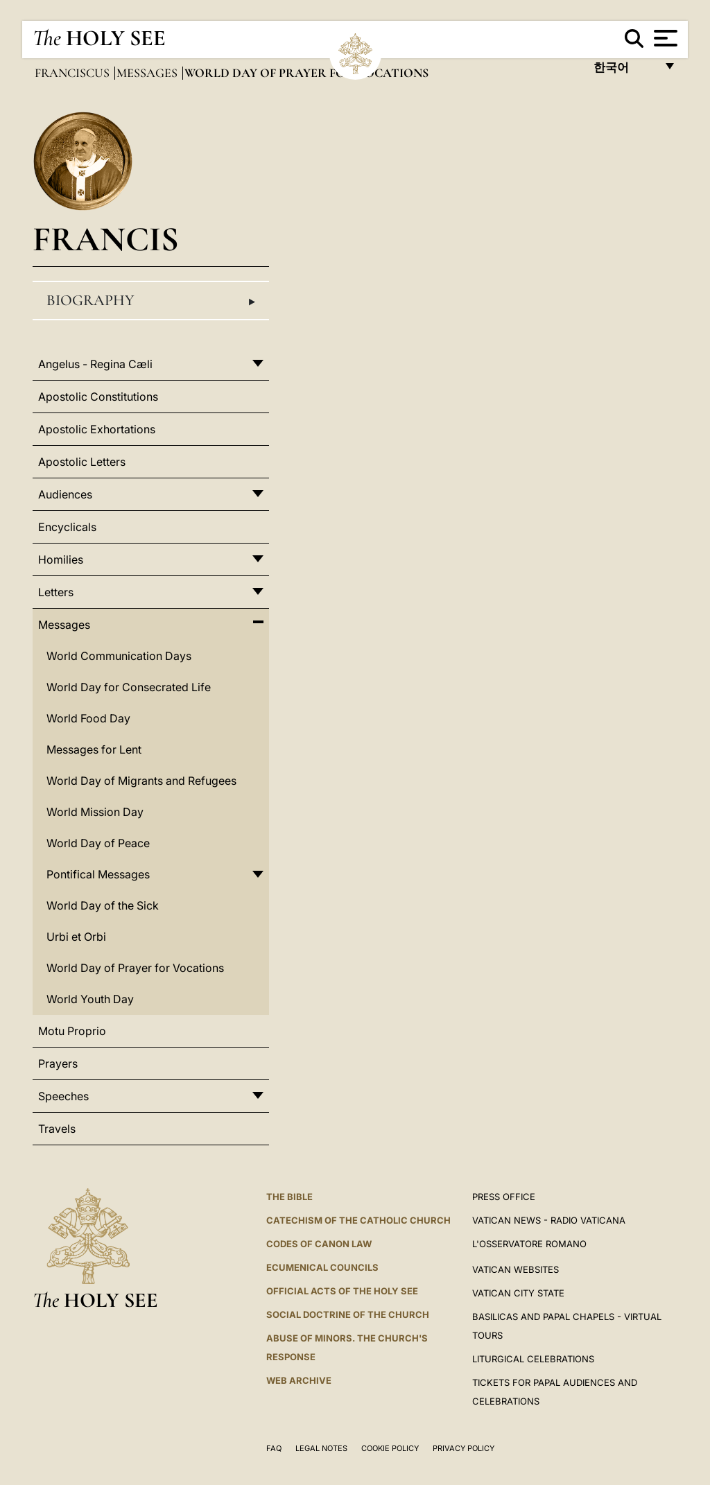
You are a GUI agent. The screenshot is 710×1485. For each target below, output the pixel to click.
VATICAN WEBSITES (515, 1269)
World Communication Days (118, 656)
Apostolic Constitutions (98, 396)
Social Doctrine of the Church (347, 1314)
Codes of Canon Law (319, 1243)
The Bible (289, 1196)
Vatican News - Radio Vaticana (548, 1220)
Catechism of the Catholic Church (358, 1220)
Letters (55, 592)
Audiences (65, 494)
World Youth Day (90, 999)
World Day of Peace (98, 843)
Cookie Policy (390, 1448)
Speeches (63, 1096)
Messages (148, 72)
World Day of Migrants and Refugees (141, 781)
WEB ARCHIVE (298, 1380)
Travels (57, 1129)
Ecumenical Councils (322, 1267)
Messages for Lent (93, 749)
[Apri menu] (663, 38)
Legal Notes (321, 1448)
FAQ (274, 1448)
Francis (106, 239)
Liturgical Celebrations (533, 1358)
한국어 (624, 71)
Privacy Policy (463, 1448)
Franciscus (73, 72)
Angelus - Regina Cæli (95, 364)
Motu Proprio (72, 1031)
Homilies (60, 559)
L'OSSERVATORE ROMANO (529, 1243)
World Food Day (88, 718)
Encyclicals (67, 527)
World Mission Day (95, 812)
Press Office (503, 1196)
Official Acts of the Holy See (342, 1290)
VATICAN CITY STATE (518, 1293)
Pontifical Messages (98, 874)
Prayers (58, 1063)
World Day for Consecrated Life (128, 687)
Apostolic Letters (81, 462)
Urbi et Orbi (76, 937)
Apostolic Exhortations (96, 429)
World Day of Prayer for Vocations (135, 968)
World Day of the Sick (102, 905)
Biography (150, 300)
